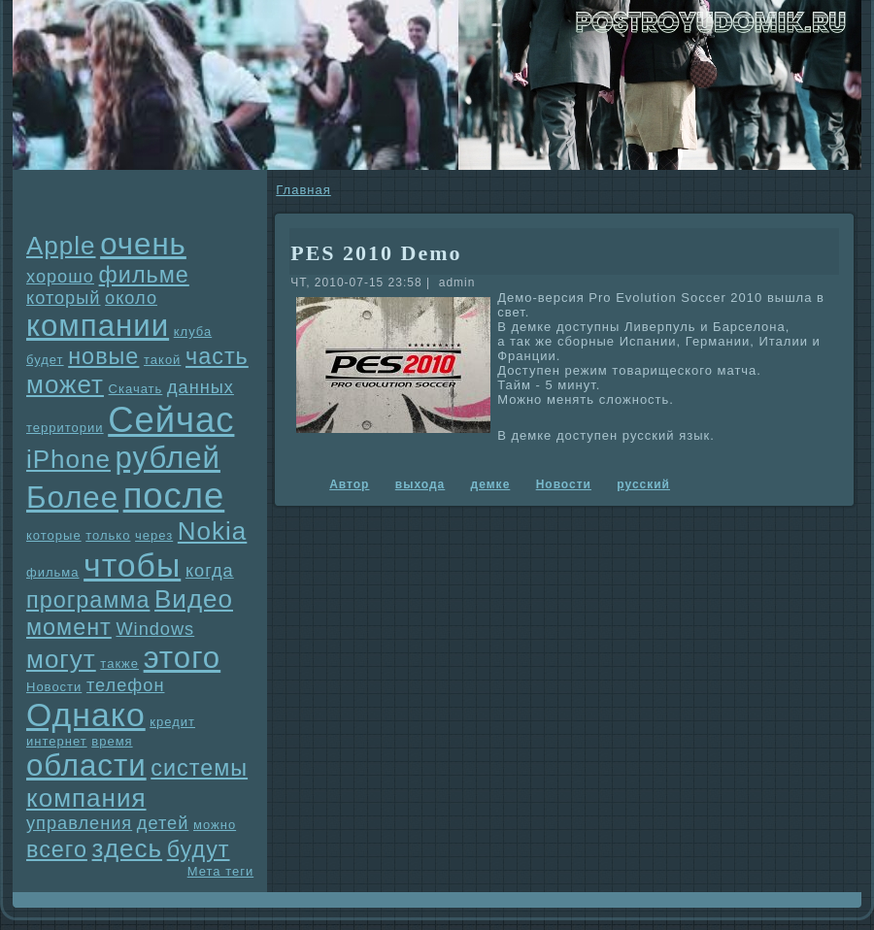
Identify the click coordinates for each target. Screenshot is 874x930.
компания (86, 798)
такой (162, 359)
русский (643, 484)
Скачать (136, 389)
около (131, 298)
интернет (56, 741)
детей (163, 823)
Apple (61, 245)
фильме (144, 274)
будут (198, 849)
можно (214, 824)
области (86, 765)
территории (65, 427)
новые (103, 356)
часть (217, 356)
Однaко (86, 714)
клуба (193, 331)
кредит (172, 721)
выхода (420, 484)
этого (182, 658)
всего (56, 849)
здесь (127, 848)
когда (209, 571)
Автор (349, 484)
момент (69, 627)
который (63, 298)
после (174, 495)
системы (199, 768)
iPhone (68, 459)
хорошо (60, 276)
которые (54, 535)
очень (143, 244)
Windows (155, 629)
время (111, 741)
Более (72, 498)
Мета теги (220, 871)
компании (97, 326)
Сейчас (171, 420)
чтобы (132, 565)
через (154, 535)
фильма (52, 572)
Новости (54, 687)
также (119, 663)
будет (45, 359)
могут (61, 659)
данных (200, 387)
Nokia (212, 531)
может (65, 384)
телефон (125, 685)
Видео (193, 599)
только (107, 535)
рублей (168, 458)
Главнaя (303, 190)
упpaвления (79, 823)
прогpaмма (88, 600)
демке (491, 484)
